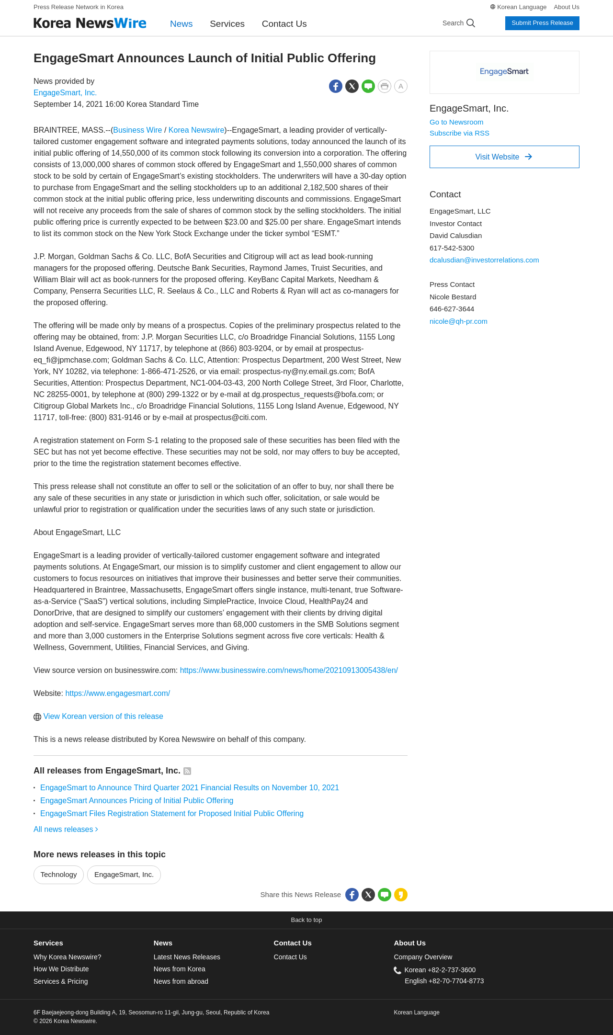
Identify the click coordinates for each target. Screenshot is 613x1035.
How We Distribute (61, 969)
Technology (59, 874)
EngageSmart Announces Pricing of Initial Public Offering (137, 800)
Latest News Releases (187, 957)
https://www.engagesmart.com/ (117, 693)
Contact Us (284, 24)
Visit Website (503, 156)
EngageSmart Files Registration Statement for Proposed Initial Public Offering (172, 813)
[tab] (94, 943)
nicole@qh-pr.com (459, 321)
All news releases (66, 829)
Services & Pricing (61, 981)
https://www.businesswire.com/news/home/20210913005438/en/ (289, 670)
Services (227, 24)
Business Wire (137, 130)
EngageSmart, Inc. (65, 93)
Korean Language (521, 7)
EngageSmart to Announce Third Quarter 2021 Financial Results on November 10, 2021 (189, 788)
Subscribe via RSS (459, 133)
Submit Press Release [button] (542, 22)
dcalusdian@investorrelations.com (484, 260)
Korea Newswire (196, 130)
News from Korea (179, 969)
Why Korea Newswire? (67, 957)
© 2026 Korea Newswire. (65, 1021)
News (181, 24)
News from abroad (181, 981)
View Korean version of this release (98, 716)
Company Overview (423, 957)
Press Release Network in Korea (79, 7)
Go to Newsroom (457, 122)
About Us (566, 7)
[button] (335, 85)
